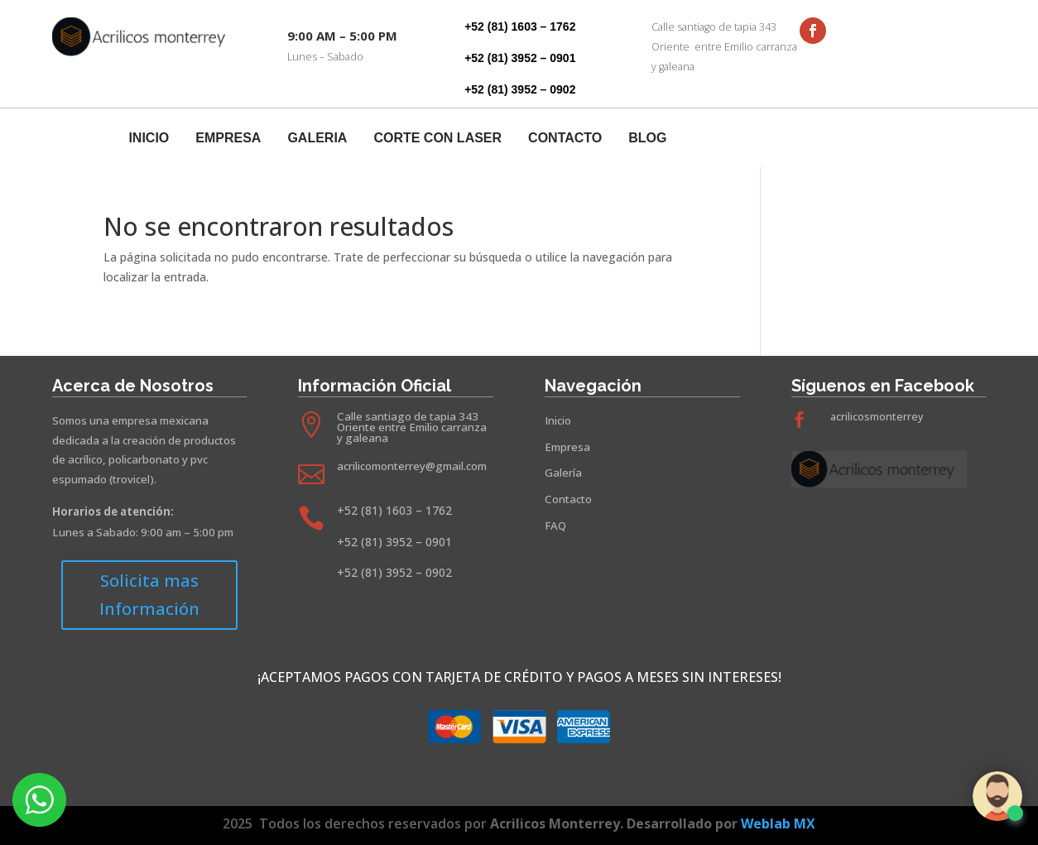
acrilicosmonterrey (877, 417)
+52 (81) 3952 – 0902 (519, 89)
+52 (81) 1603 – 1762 (519, 26)
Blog (647, 138)
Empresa (228, 138)
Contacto (565, 138)
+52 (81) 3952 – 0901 (519, 58)
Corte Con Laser (437, 138)
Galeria (317, 138)
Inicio (148, 138)
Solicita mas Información (149, 594)
